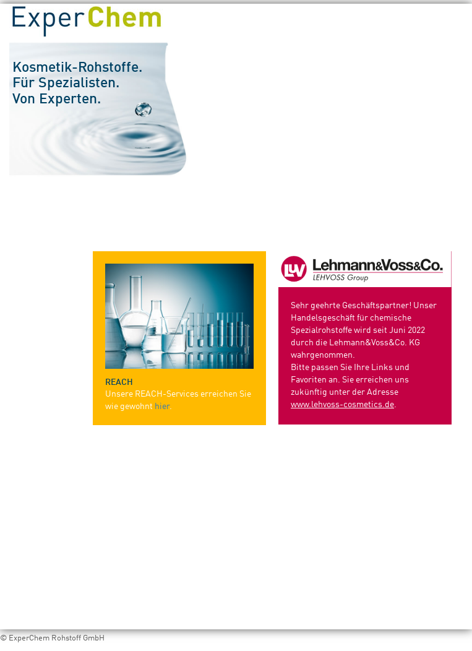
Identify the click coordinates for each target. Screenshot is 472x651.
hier (162, 406)
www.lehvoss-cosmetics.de (342, 404)
